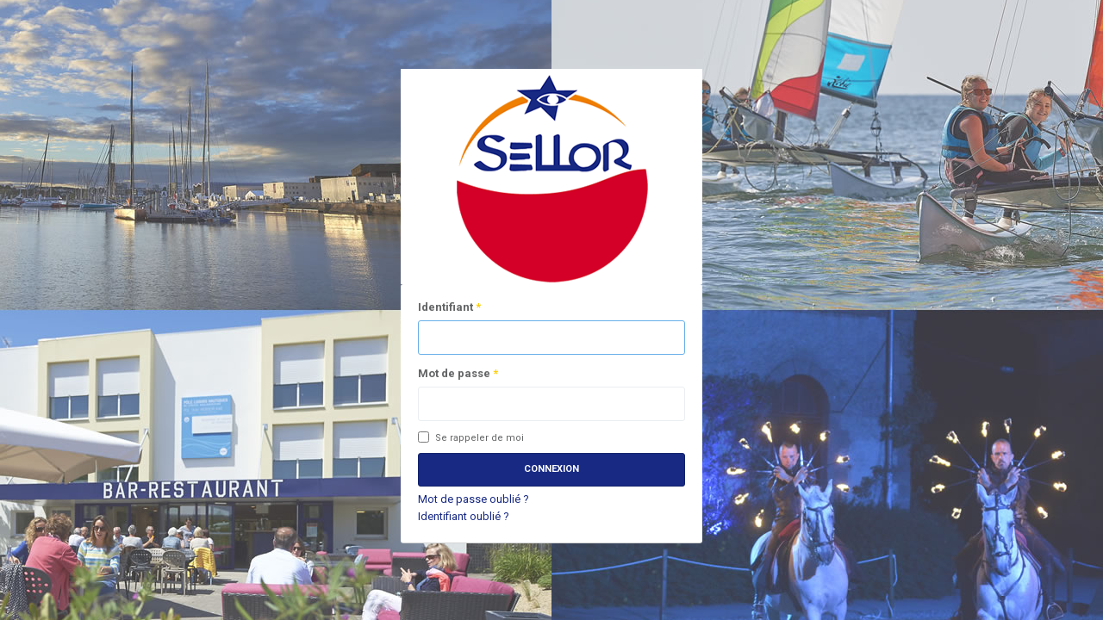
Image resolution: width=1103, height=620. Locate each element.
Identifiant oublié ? (463, 516)
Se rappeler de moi (471, 437)
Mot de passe (458, 373)
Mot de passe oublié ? (473, 499)
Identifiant (449, 307)
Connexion (551, 468)
